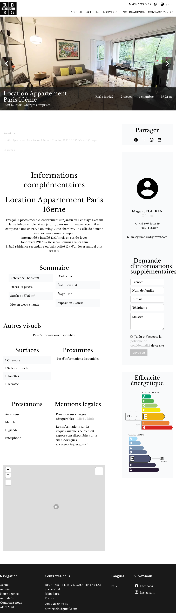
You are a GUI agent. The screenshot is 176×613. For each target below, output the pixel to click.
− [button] (8, 475)
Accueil (7, 133)
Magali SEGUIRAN (147, 211)
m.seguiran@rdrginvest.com (149, 236)
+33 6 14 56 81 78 (149, 228)
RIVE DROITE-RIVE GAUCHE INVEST (73, 585)
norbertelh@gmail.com (61, 608)
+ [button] (8, 470)
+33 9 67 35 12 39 (149, 223)
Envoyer (139, 353)
